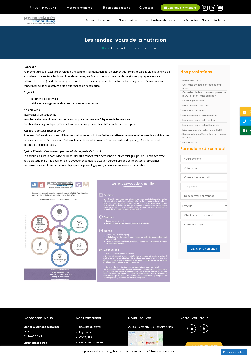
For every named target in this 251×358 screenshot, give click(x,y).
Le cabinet (106, 20)
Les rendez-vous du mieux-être (199, 115)
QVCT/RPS (85, 337)
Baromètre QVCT (191, 80)
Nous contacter (214, 20)
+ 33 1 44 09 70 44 (43, 7)
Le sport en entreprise (194, 110)
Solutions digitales (116, 7)
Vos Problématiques (161, 20)
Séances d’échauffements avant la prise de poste (204, 135)
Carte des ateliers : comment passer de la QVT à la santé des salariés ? (204, 94)
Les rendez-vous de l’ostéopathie (200, 124)
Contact (146, 7)
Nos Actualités (188, 20)
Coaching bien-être (193, 100)
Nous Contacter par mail (203, 345)
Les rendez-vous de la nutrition (199, 120)
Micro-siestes (189, 142)
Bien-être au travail (91, 342)
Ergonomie (85, 332)
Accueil (90, 20)
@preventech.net (79, 7)
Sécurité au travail (90, 326)
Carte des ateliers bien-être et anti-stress (202, 86)
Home (106, 48)
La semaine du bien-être (195, 105)
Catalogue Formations (180, 7)
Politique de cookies (234, 351)
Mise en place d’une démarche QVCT (202, 129)
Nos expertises (130, 20)
